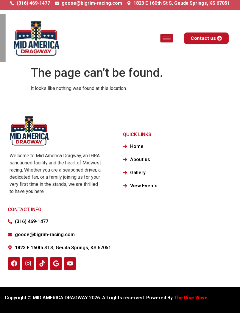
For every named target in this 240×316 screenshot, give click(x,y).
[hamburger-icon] (164, 38)
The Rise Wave (191, 298)
